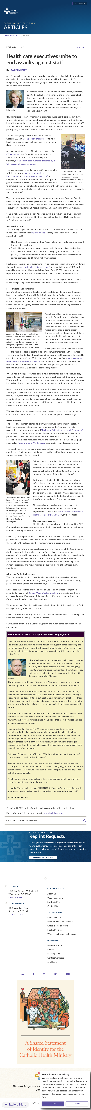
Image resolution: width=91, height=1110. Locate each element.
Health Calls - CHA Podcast (60, 921)
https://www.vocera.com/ (36, 176)
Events (50, 949)
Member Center (55, 945)
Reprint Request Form (43, 857)
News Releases (54, 917)
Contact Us (52, 906)
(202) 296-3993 (16, 897)
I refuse (77, 1104)
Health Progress (55, 930)
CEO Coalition (13, 154)
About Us (51, 893)
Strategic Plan (53, 902)
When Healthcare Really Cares (61, 934)
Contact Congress (55, 958)
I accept (53, 1104)
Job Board (52, 962)
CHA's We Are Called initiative (43, 593)
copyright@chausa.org (53, 813)
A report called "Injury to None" (35, 267)
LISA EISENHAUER (18, 70)
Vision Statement (55, 898)
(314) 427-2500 (16, 914)
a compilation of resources (35, 138)
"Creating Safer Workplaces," (31, 443)
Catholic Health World (13, 35)
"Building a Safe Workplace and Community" (62, 430)
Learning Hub (53, 953)
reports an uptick (39, 232)
